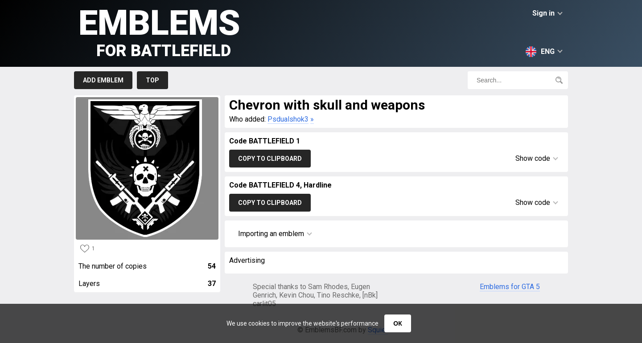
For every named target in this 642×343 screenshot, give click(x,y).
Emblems (159, 31)
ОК (397, 323)
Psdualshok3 (288, 119)
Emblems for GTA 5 (510, 286)
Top (152, 80)
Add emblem (103, 80)
